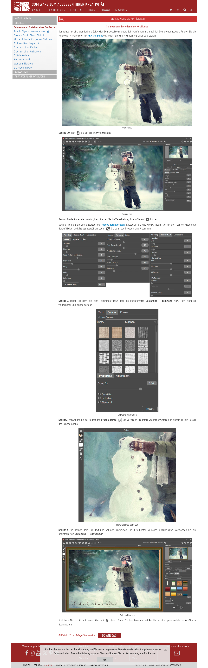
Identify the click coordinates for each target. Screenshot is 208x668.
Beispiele (19, 23)
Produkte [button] (37, 10)
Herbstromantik (22, 59)
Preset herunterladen (113, 224)
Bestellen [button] (76, 10)
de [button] (192, 10)
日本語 (93, 665)
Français (37, 665)
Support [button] (105, 10)
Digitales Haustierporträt (27, 43)
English (26, 665)
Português (70, 665)
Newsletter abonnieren (177, 650)
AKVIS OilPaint (95, 35)
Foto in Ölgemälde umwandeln (31, 31)
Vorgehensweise (23, 18)
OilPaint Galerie (22, 55)
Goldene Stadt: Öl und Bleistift (29, 35)
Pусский (103, 665)
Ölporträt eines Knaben (26, 47)
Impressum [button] (121, 10)
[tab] (35, 18)
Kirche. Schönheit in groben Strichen (33, 39)
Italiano (82, 665)
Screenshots (21, 71)
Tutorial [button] (91, 10)
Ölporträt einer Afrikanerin (27, 51)
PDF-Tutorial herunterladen (30, 76)
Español (59, 665)
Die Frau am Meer (23, 67)
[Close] (165, 649)
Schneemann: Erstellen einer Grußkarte (35, 27)
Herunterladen (56, 10)
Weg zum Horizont (23, 63)
